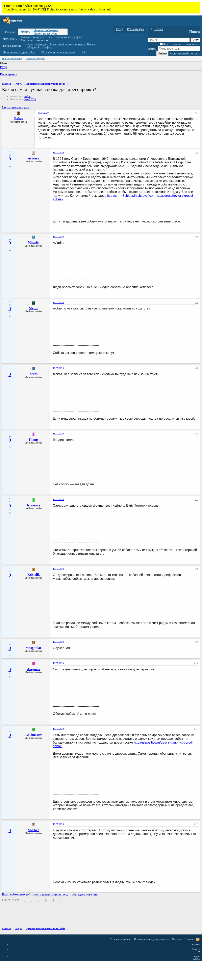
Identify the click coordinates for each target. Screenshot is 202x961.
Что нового (10, 38)
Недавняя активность (35, 40)
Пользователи (12, 45)
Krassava (33, 505)
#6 (196, 433)
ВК (84, 52)
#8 (196, 569)
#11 (196, 728)
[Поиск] (156, 29)
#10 (196, 663)
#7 (196, 499)
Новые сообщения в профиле (64, 37)
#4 (196, 302)
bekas (33, 374)
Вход (3, 67)
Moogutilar (33, 648)
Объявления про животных (58, 52)
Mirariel (33, 242)
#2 (196, 152)
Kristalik (33, 574)
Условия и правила (120, 939)
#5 (196, 368)
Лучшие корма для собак (19, 52)
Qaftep (27, 96)
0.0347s (196, 959)
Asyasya (33, 158)
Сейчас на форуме (36, 44)
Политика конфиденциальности (151, 939)
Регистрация (8, 74)
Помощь (176, 939)
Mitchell (33, 830)
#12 (196, 824)
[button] (19, 38)
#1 (196, 112)
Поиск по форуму (45, 33)
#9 (196, 641)
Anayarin (33, 669)
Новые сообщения (45, 30)
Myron (33, 308)
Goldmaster (33, 735)
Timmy (34, 439)
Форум (25, 31)
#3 (196, 236)
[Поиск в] (195, 40)
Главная (10, 32)
